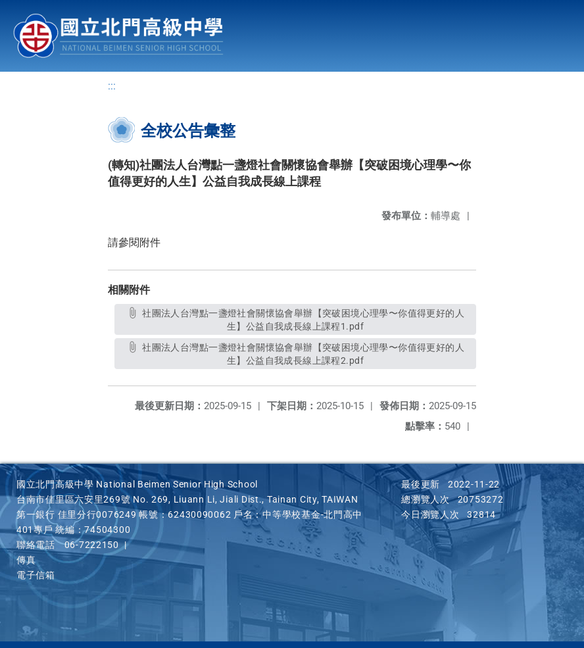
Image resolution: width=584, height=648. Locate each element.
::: (112, 86)
